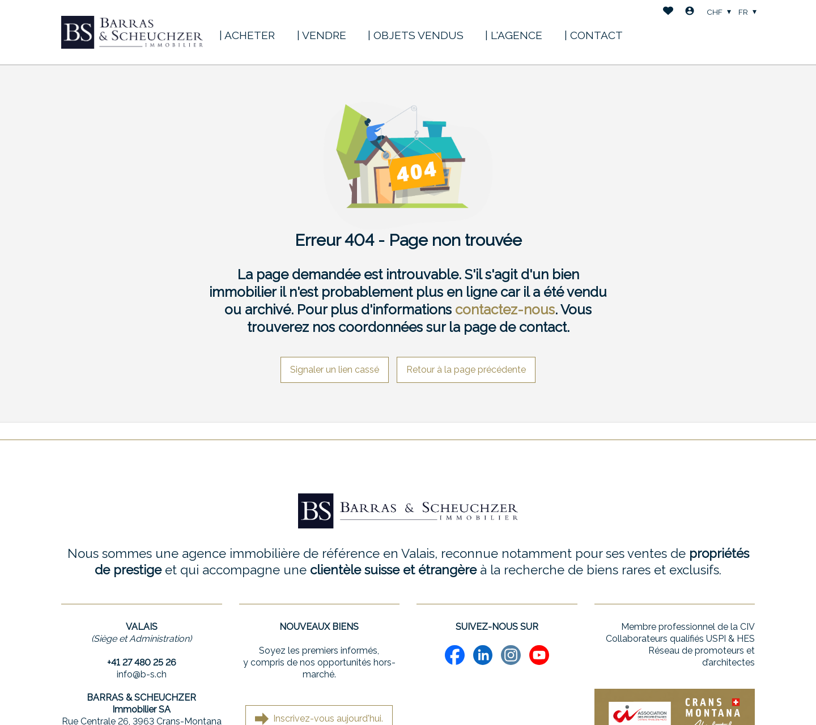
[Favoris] (668, 12)
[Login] (690, 12)
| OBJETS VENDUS (416, 35)
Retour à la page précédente (466, 369)
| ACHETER (247, 35)
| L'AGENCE (513, 35)
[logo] (132, 32)
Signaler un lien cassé (334, 369)
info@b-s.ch (142, 674)
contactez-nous (505, 309)
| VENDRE (321, 35)
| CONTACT (593, 35)
